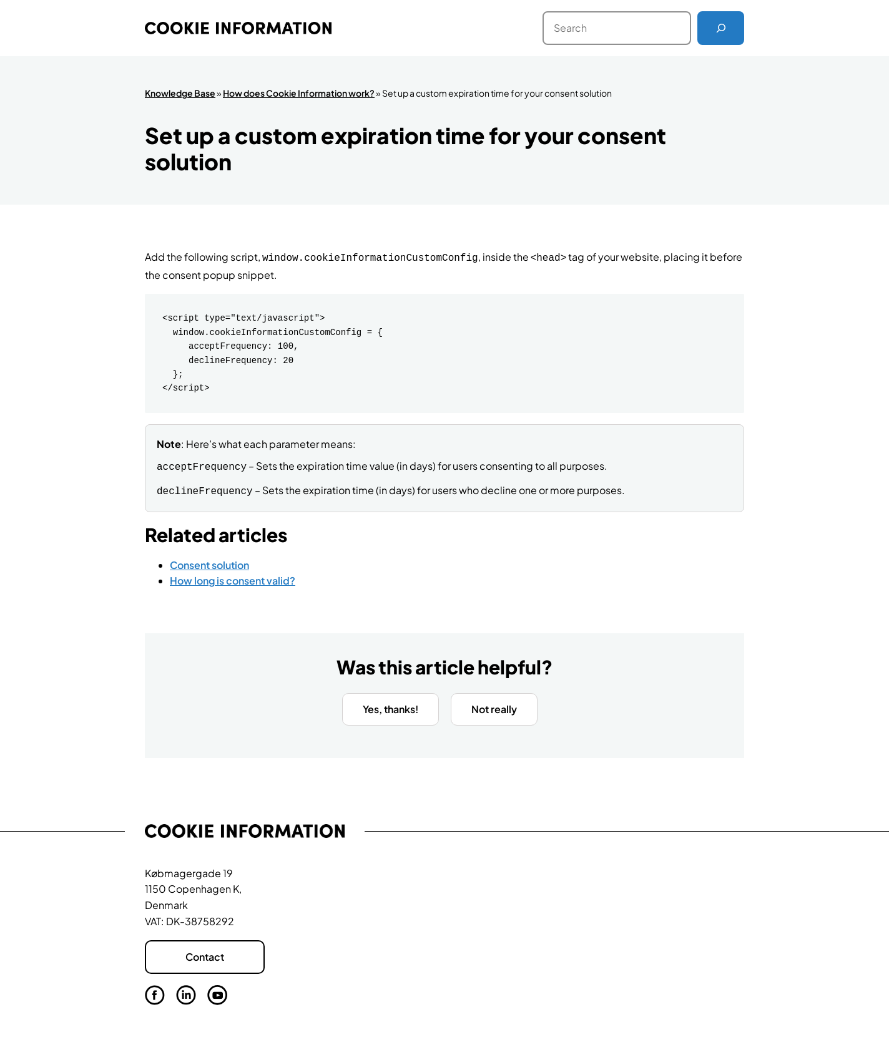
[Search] (720, 28)
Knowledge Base (180, 93)
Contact (204, 953)
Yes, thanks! (390, 705)
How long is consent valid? (232, 576)
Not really (494, 705)
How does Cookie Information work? (299, 93)
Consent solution (209, 561)
